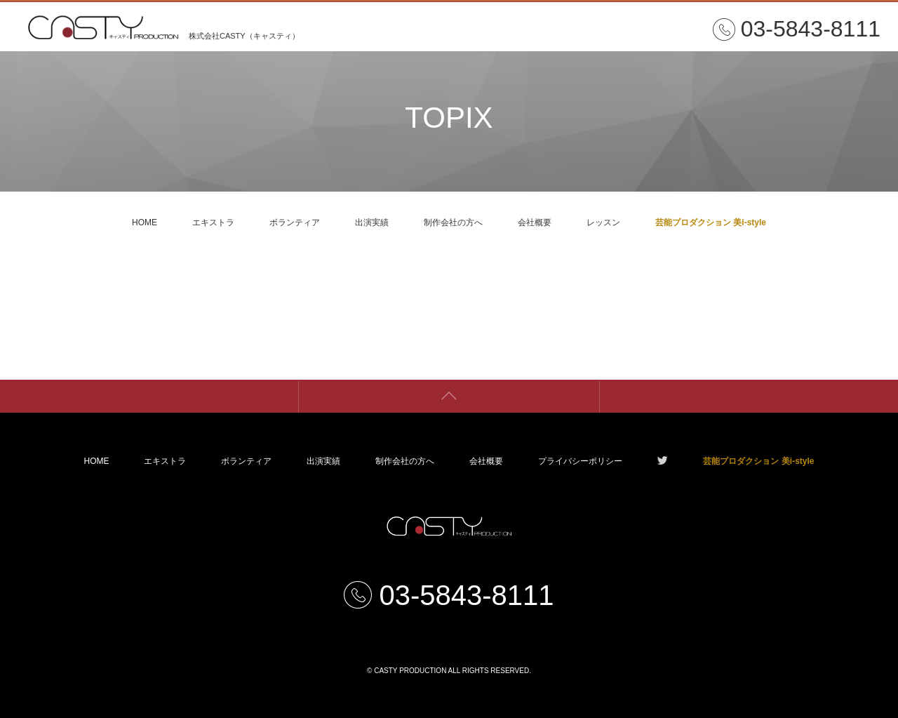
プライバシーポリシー (580, 461)
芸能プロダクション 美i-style (710, 222)
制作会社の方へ (453, 222)
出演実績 (372, 222)
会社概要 (534, 222)
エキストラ (213, 222)
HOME (144, 222)
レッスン (603, 222)
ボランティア (294, 222)
